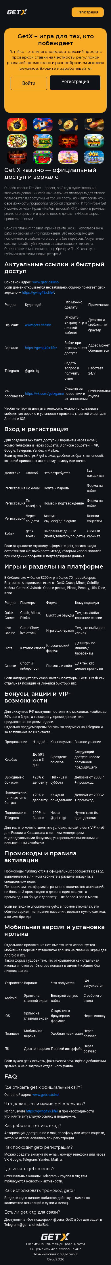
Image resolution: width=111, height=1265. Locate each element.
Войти (28, 83)
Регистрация (87, 12)
